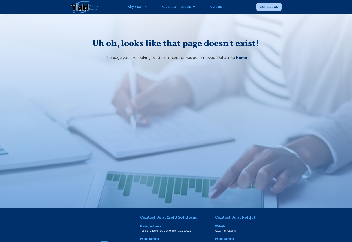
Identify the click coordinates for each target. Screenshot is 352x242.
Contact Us (269, 7)
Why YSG (134, 7)
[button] (136, 6)
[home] (85, 7)
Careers (216, 7)
